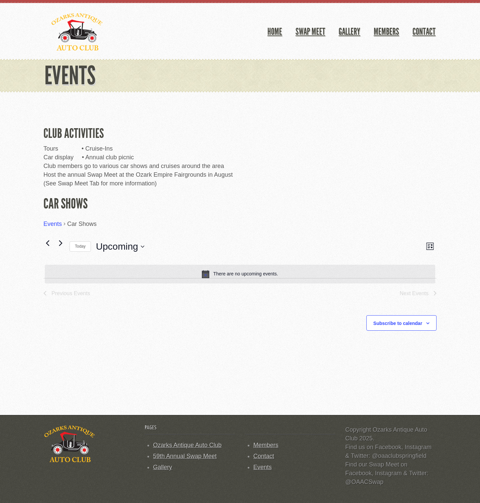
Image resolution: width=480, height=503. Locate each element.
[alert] (240, 274)
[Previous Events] (47, 243)
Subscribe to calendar (397, 323)
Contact (424, 31)
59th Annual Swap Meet (185, 456)
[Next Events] (60, 243)
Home (274, 31)
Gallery (349, 31)
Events (52, 224)
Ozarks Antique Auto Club (187, 445)
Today (80, 246)
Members (386, 31)
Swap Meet (310, 31)
